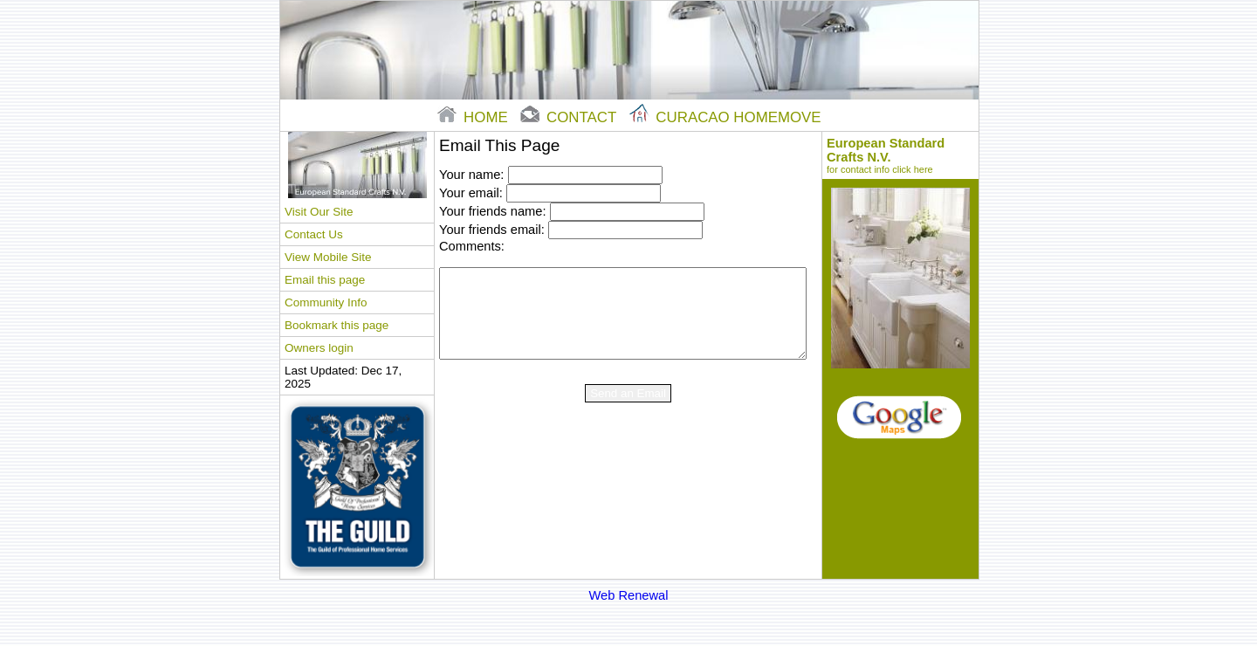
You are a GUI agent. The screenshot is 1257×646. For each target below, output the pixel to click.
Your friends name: (492, 211)
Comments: (472, 246)
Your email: (471, 193)
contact (570, 117)
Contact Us (314, 234)
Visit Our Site (319, 211)
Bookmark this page (336, 325)
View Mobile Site (328, 257)
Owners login (319, 347)
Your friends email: (492, 230)
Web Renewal (629, 595)
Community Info (326, 302)
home (474, 117)
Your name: (471, 175)
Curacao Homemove (725, 117)
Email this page (325, 279)
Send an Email (628, 393)
